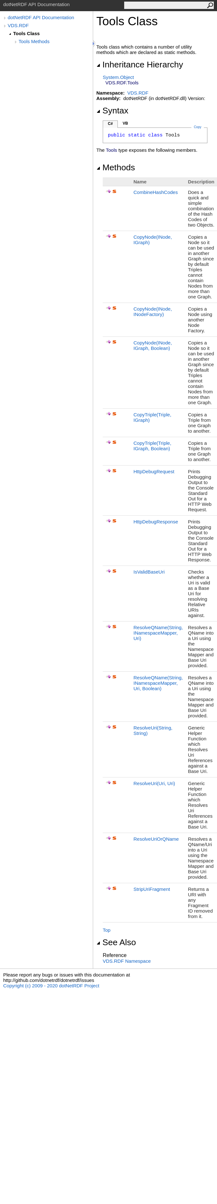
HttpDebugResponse (155, 521)
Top (106, 930)
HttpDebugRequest (153, 471)
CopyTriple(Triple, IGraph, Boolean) (152, 445)
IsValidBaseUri (149, 572)
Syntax (112, 110)
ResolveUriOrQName (156, 839)
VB (125, 123)
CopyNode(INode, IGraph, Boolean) (152, 345)
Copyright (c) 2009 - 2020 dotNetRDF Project (51, 985)
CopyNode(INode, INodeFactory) (152, 311)
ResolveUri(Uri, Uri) (154, 783)
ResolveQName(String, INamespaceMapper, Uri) (158, 633)
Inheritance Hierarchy (139, 64)
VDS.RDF (18, 25)
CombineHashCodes (155, 192)
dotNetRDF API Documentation (41, 17)
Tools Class (26, 33)
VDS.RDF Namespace (127, 961)
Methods (115, 167)
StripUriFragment (151, 889)
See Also (116, 942)
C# (110, 123)
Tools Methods (34, 41)
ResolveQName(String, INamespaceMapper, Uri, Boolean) (158, 683)
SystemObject (118, 77)
